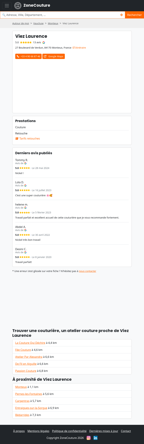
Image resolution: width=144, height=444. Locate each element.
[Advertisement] (76, 85)
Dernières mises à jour (103, 431)
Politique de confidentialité (69, 431)
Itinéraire (79, 47)
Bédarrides (22, 415)
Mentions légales (38, 431)
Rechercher (134, 15)
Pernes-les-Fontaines (28, 394)
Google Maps (53, 56)
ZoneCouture (32, 5)
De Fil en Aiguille (26, 364)
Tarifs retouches (27, 138)
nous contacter (87, 271)
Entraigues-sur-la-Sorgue (31, 408)
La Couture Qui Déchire (30, 343)
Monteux (21, 387)
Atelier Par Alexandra (28, 357)
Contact (126, 431)
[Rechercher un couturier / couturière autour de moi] (121, 14)
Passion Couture (25, 371)
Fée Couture (23, 350)
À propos (19, 431)
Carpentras (22, 401)
